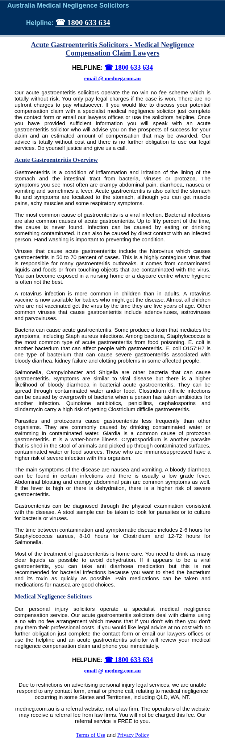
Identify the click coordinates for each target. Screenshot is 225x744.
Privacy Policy (133, 735)
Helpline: (40, 22)
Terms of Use (90, 735)
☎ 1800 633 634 (82, 22)
